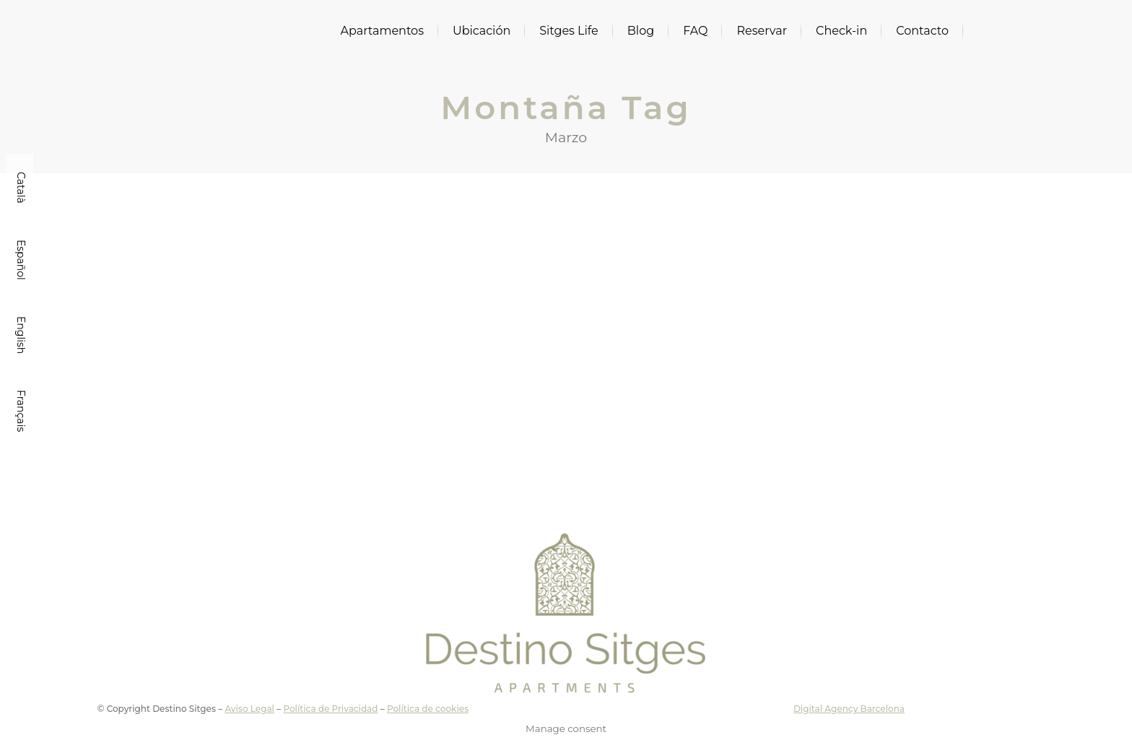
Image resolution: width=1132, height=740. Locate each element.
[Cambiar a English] (19, 335)
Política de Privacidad (330, 708)
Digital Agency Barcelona (849, 708)
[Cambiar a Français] (19, 411)
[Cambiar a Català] (19, 188)
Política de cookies (428, 708)
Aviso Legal (249, 708)
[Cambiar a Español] (19, 260)
